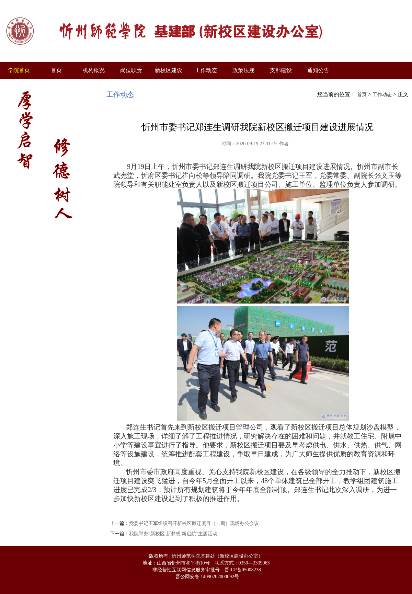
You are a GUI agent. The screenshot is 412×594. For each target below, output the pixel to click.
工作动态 (206, 70)
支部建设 (281, 70)
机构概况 (94, 70)
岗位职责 (131, 70)
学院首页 (19, 70)
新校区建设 (168, 70)
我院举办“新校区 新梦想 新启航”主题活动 (173, 533)
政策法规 (243, 70)
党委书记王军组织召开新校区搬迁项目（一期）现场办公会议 (194, 523)
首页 (56, 70)
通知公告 (318, 70)
